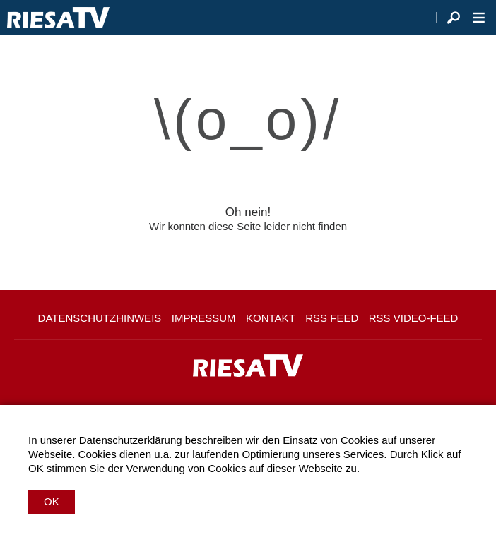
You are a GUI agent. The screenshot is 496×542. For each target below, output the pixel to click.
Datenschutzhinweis (100, 318)
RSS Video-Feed (414, 318)
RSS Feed (331, 318)
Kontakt (270, 318)
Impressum (204, 318)
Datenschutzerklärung (130, 440)
